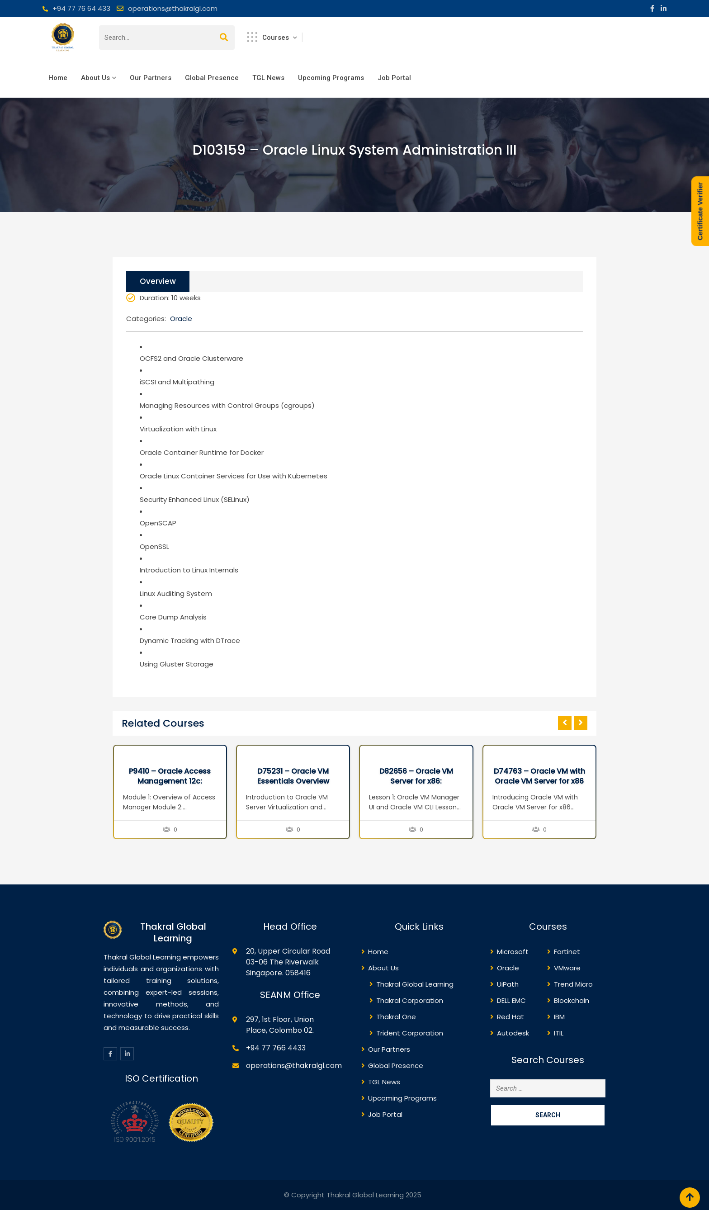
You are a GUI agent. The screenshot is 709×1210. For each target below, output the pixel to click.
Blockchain (571, 1000)
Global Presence (212, 78)
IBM (559, 1016)
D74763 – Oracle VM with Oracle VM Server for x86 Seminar (539, 781)
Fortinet (567, 951)
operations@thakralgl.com (172, 8)
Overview (158, 281)
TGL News (268, 78)
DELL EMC (511, 1000)
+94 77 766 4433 (276, 1048)
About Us (95, 78)
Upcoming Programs (331, 78)
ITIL (558, 1033)
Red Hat (510, 1016)
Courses (269, 37)
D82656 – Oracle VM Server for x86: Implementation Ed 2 (416, 781)
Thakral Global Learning (415, 984)
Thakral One (396, 1016)
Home (57, 78)
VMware (567, 968)
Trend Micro (573, 984)
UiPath (508, 984)
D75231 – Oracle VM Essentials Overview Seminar (293, 781)
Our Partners (150, 78)
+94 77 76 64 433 (81, 8)
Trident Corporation (409, 1033)
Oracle (181, 318)
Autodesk (513, 1033)
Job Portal (394, 78)
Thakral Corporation (409, 1000)
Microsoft (513, 951)
